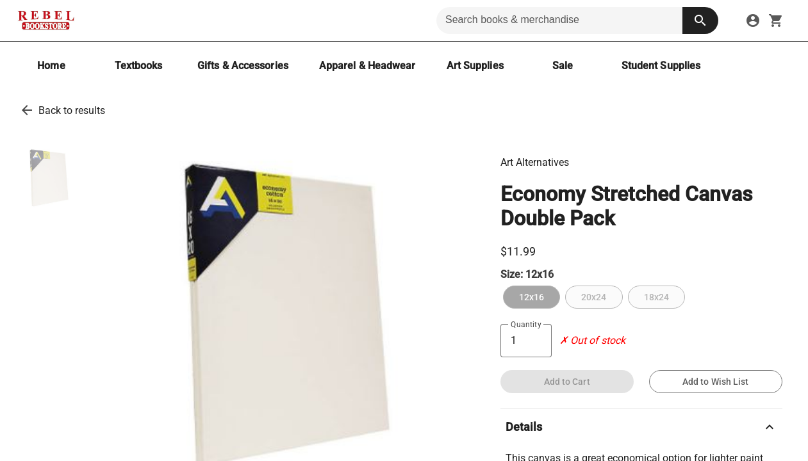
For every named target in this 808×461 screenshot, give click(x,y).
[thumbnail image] (47, 177)
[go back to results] (26, 110)
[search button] (700, 20)
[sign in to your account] (752, 20)
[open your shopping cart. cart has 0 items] (775, 20)
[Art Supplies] (475, 66)
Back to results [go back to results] (71, 110)
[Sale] (562, 66)
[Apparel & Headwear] (367, 66)
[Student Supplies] (661, 66)
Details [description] (641, 427)
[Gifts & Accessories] (243, 66)
